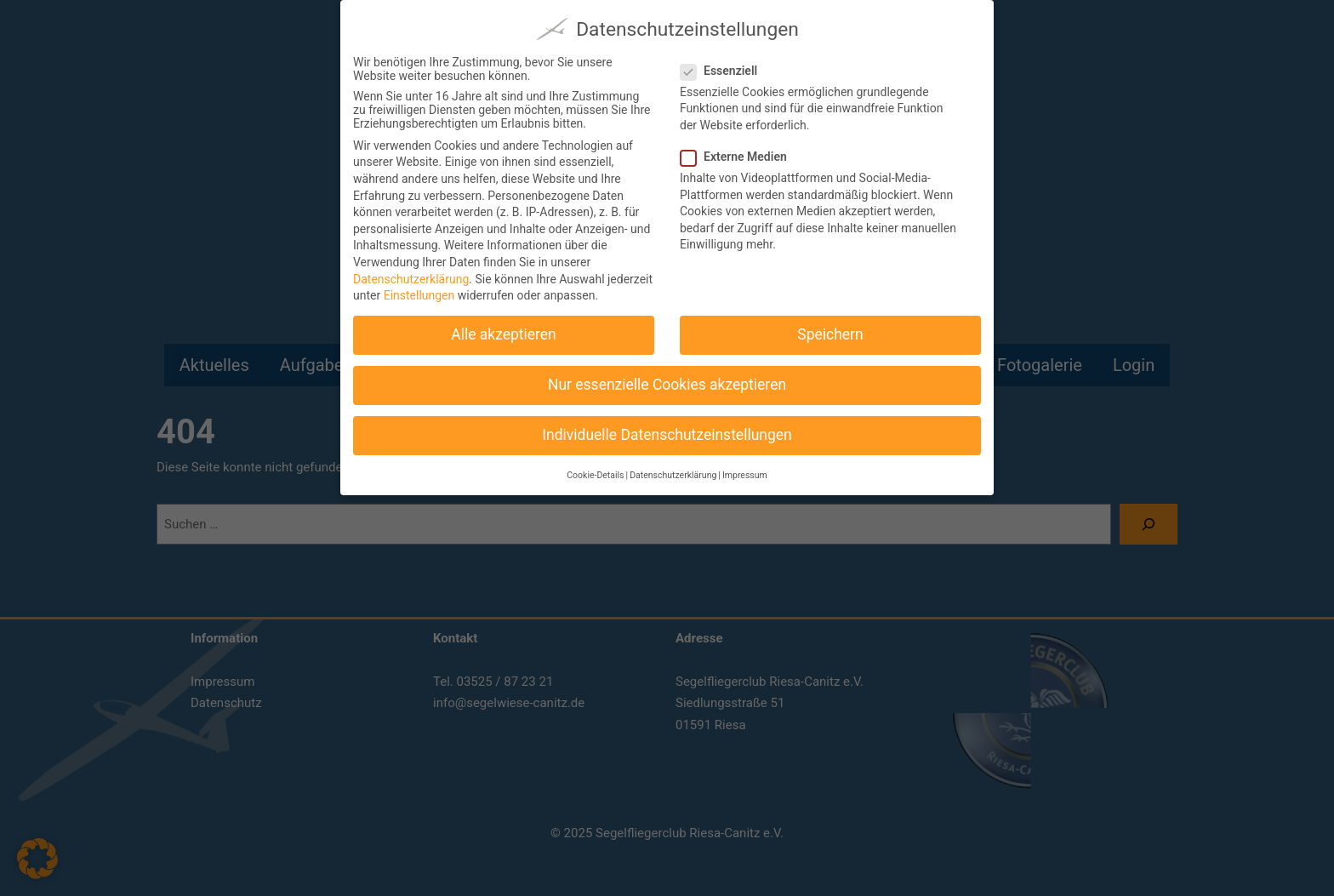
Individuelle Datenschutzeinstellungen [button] (666, 427)
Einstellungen (419, 287)
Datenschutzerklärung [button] (673, 466)
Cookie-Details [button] (595, 466)
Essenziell (726, 62)
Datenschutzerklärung (411, 270)
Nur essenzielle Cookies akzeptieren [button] (667, 376)
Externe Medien (740, 148)
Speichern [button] (830, 326)
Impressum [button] (744, 466)
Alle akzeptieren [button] (503, 326)
